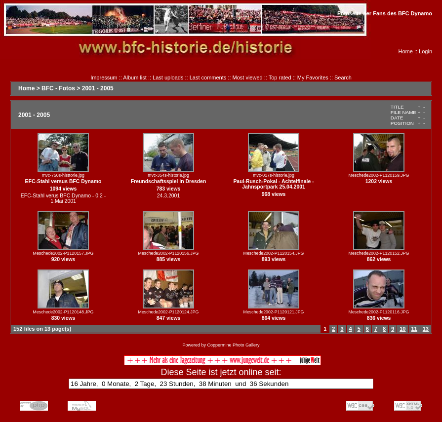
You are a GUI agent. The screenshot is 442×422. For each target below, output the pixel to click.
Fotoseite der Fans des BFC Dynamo (384, 13)
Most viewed (248, 77)
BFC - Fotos (58, 88)
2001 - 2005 (98, 88)
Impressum (103, 77)
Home (406, 51)
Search (343, 77)
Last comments (208, 77)
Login (425, 51)
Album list (135, 77)
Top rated (280, 77)
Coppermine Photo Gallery (233, 345)
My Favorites (312, 77)
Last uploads (168, 77)
